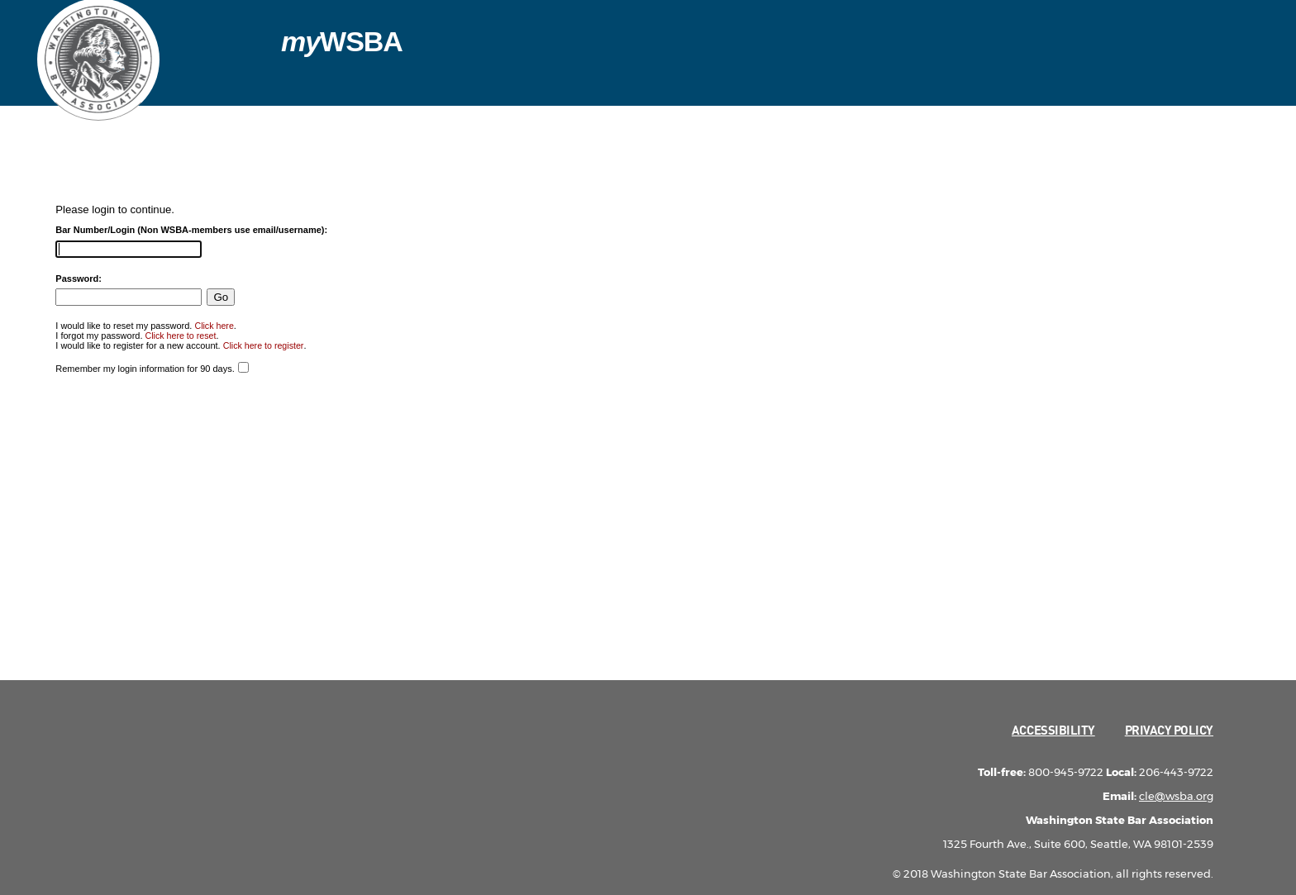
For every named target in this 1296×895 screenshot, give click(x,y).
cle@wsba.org (1176, 795)
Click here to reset (181, 335)
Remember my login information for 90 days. (144, 369)
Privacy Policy (1169, 729)
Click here (213, 326)
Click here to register (263, 345)
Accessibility (1053, 729)
